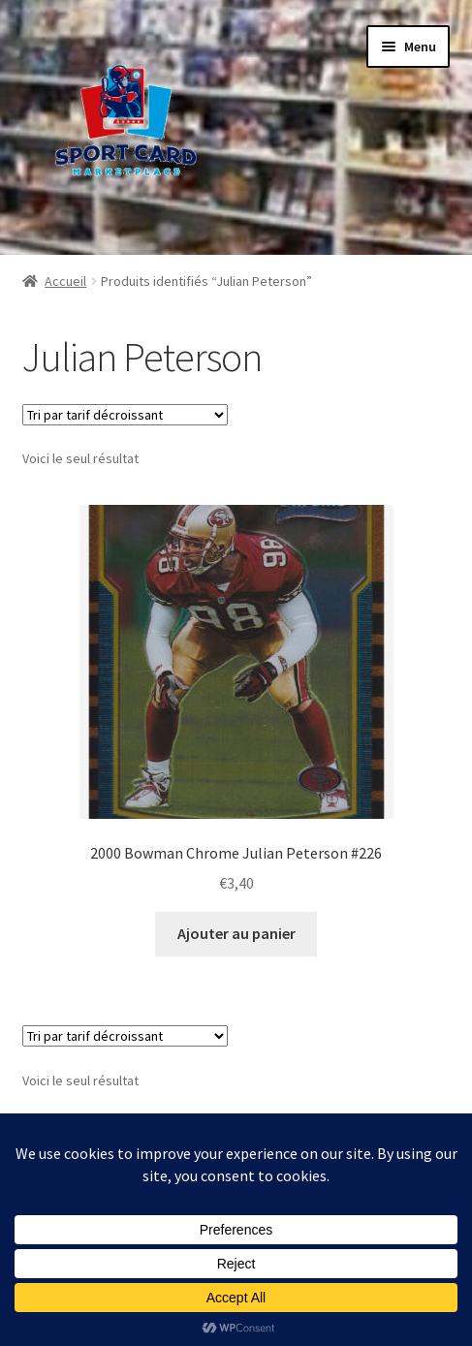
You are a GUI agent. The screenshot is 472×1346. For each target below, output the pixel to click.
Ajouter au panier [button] (236, 933)
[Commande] (125, 414)
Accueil (65, 281)
